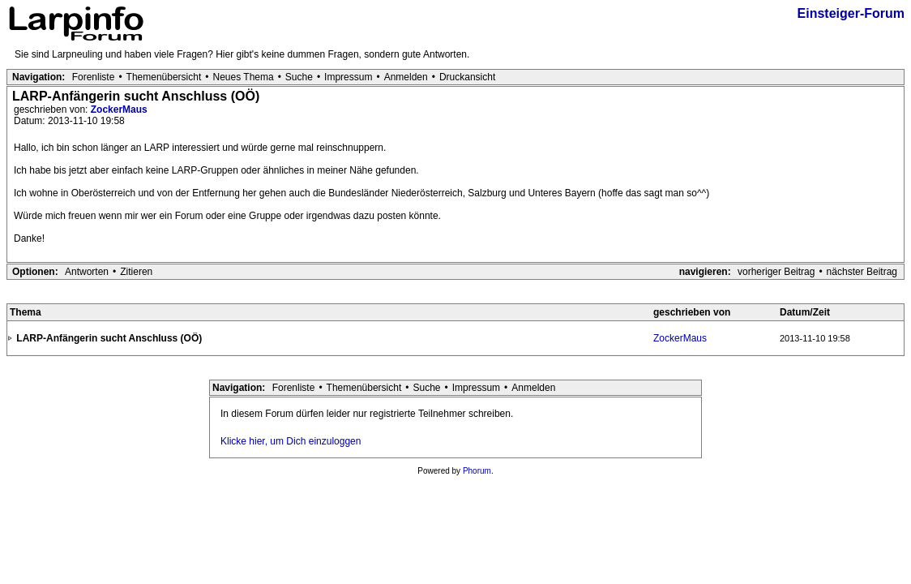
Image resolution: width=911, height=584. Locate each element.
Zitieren (136, 271)
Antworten (87, 271)
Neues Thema (243, 77)
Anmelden (406, 77)
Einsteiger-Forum (851, 13)
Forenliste (93, 77)
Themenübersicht (164, 77)
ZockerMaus (119, 109)
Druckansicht (467, 77)
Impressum (348, 77)
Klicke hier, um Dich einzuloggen (290, 441)
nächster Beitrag (862, 271)
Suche (299, 77)
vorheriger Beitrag (776, 271)
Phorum (477, 470)
